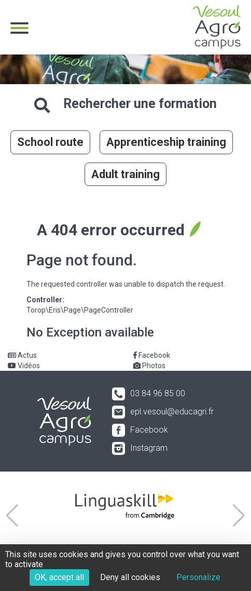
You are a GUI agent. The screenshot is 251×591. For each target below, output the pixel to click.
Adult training (125, 174)
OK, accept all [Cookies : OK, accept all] (59, 577)
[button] (12, 515)
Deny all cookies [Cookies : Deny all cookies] (130, 577)
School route (50, 142)
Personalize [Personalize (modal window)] (198, 577)
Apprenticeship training (166, 142)
